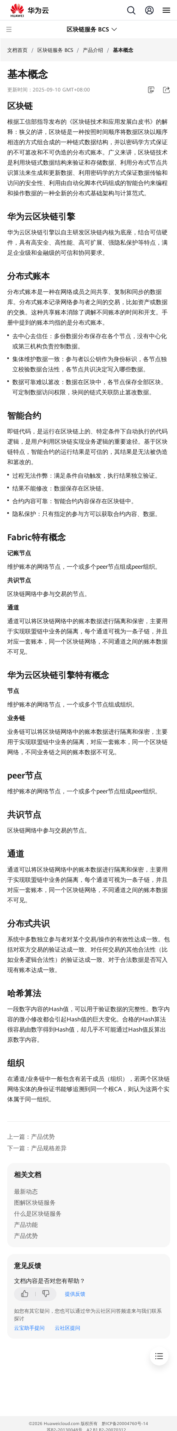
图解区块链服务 (35, 1202)
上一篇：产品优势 (31, 1136)
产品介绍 (93, 50)
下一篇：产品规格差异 (37, 1148)
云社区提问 (67, 1328)
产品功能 (26, 1224)
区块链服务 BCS (55, 50)
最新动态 (26, 1191)
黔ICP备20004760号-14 (125, 1423)
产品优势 (26, 1235)
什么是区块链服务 (38, 1213)
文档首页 (17, 50)
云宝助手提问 (29, 1328)
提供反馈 (75, 1294)
